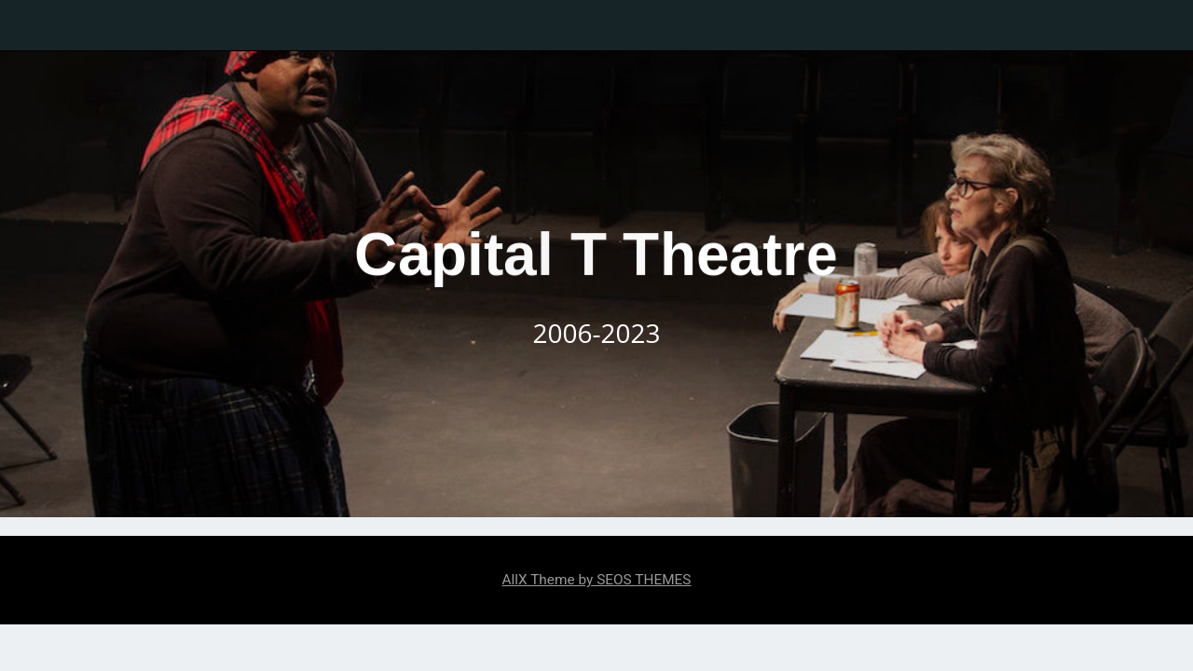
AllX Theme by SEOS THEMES (596, 579)
